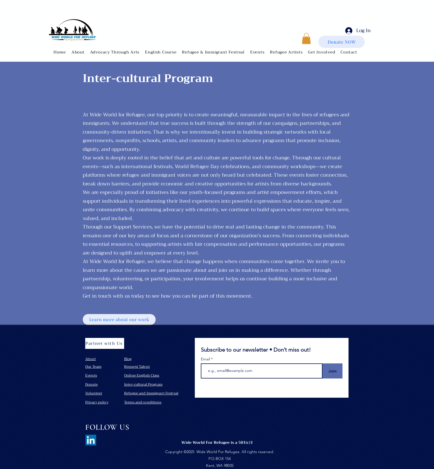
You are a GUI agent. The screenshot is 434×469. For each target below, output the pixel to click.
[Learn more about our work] (119, 319)
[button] (78, 52)
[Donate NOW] (341, 42)
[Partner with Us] (104, 343)
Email (206, 359)
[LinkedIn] (90, 440)
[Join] (332, 370)
